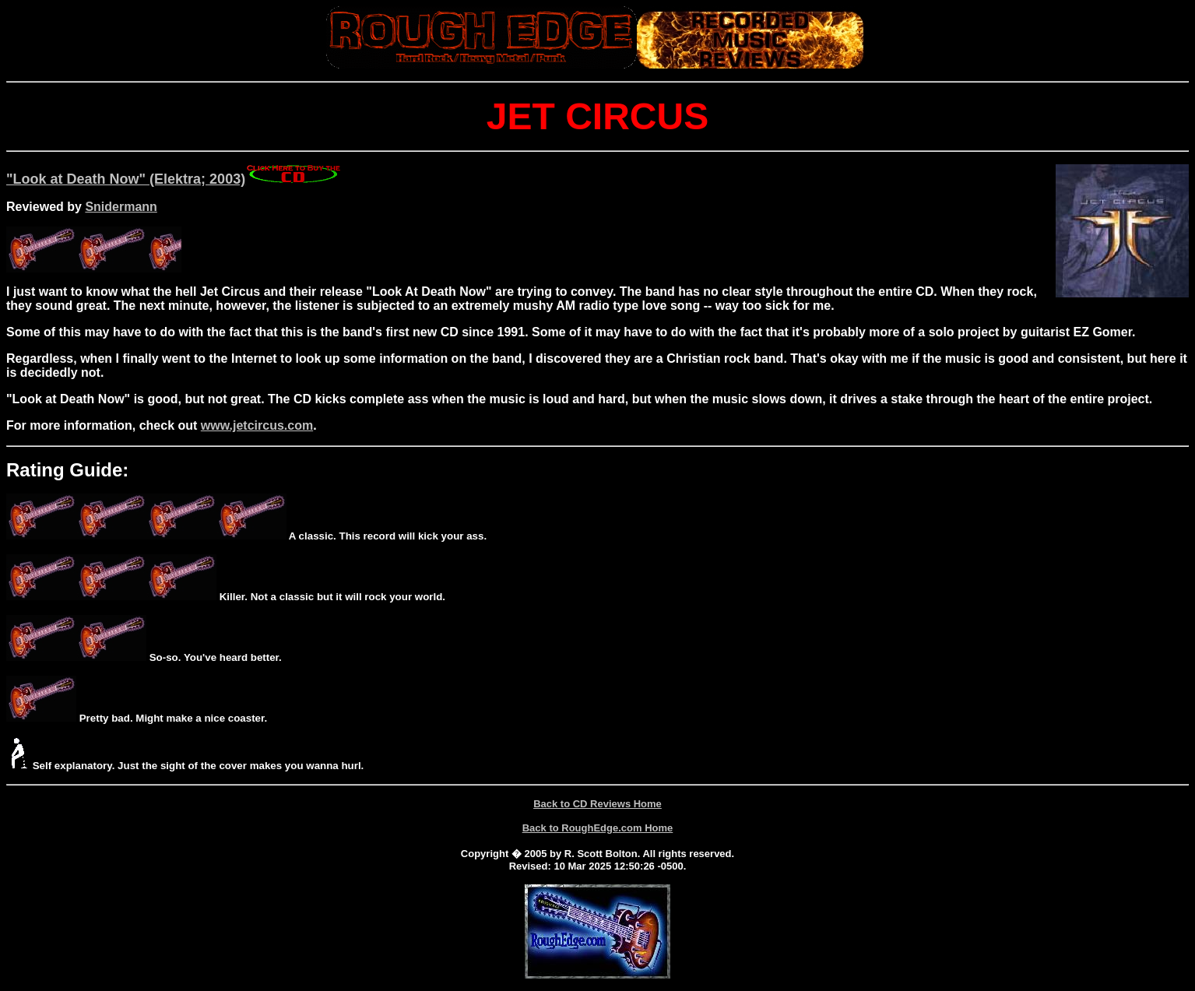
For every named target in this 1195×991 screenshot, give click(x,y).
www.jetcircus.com (257, 425)
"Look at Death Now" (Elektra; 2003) (125, 179)
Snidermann (120, 206)
